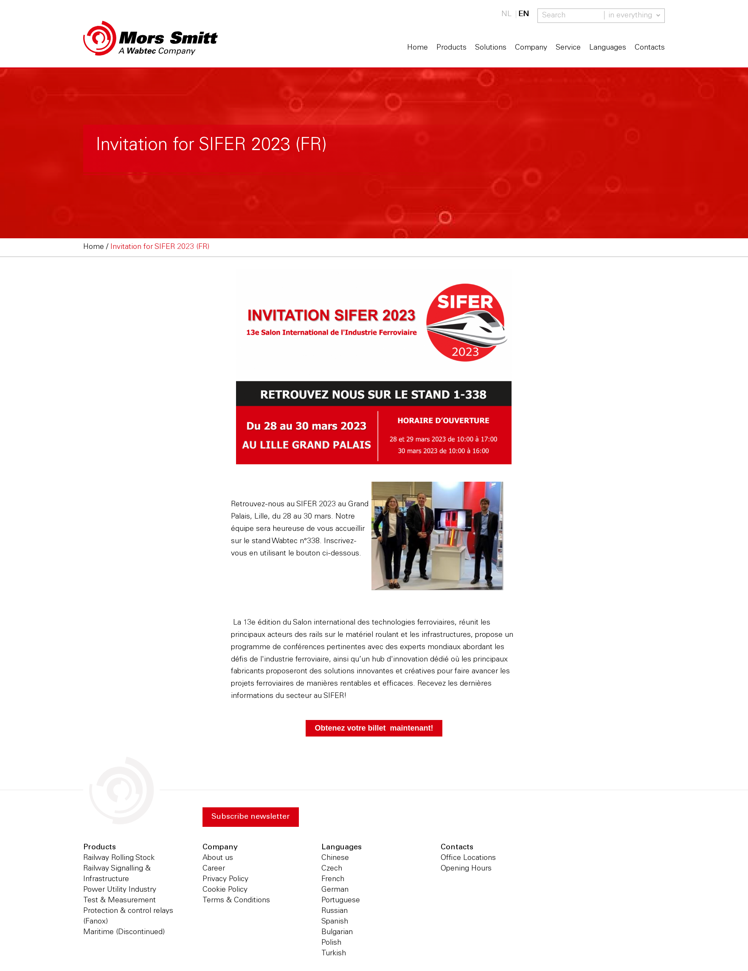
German (335, 890)
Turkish (333, 953)
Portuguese (340, 900)
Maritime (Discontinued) (124, 932)
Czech (331, 869)
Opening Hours (466, 869)
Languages (607, 48)
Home (417, 48)
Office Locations (468, 858)
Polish (331, 943)
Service (568, 48)
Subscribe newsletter (250, 817)
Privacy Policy (225, 879)
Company (531, 48)
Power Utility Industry (119, 890)
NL (506, 14)
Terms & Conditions (236, 900)
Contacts (650, 48)
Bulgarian (337, 932)
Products (451, 48)
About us (217, 858)
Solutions (490, 48)
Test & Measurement (119, 900)
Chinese (335, 858)
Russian (334, 911)
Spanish (334, 922)
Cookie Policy (224, 890)
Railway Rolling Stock (119, 858)
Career (213, 869)
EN (523, 14)
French (332, 879)
